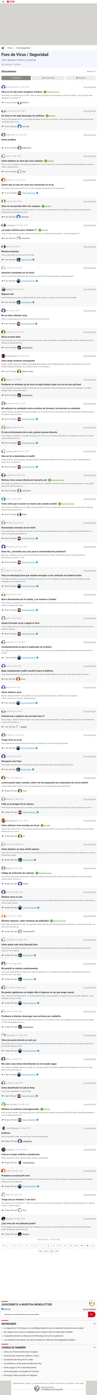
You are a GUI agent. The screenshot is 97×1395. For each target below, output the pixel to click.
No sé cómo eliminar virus (14, 315)
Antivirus (5, 1133)
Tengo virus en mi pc (11, 740)
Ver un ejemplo (89, 1309)
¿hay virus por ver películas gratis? (18, 1223)
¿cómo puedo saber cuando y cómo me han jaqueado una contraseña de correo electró (44, 782)
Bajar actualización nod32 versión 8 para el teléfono (27, 671)
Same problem (8, 139)
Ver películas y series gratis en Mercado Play (22, 1363)
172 (56, 1251)
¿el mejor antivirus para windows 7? (19, 230)
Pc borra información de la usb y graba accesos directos (29, 432)
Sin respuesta (48, 78)
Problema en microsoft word (15, 1175)
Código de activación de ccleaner (17, 873)
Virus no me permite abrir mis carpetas (20, 206)
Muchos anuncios (10, 251)
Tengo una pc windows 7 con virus (18, 1199)
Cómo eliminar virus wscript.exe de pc (20, 825)
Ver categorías (6, 64)
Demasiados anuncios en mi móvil (18, 527)
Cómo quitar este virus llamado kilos (19, 944)
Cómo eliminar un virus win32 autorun (20, 849)
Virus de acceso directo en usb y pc (18, 1040)
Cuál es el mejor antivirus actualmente (20, 1154)
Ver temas (17, 64)
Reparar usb (7, 294)
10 (60, 1246)
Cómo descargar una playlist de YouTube (21, 1371)
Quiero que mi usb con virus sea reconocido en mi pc (27, 184)
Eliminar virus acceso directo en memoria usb (24, 480)
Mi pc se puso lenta (11, 337)
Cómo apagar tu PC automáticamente (20, 1367)
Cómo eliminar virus (11, 692)
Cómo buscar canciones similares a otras (21, 1356)
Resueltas (81, 78)
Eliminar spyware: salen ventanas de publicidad (25, 920)
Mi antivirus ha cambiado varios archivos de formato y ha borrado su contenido (40, 408)
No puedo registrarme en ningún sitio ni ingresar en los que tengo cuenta (37, 992)
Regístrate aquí (18, 1383)
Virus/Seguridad (23, 48)
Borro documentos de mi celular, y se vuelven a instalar (28, 599)
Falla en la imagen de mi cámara (17, 804)
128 (40, 1251)
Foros (10, 48)
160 (51, 1251)
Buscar (91, 71)
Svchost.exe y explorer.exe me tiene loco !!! (22, 716)
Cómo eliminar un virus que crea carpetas (22, 161)
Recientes (16, 78)
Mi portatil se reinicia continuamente (19, 968)
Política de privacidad (57, 1383)
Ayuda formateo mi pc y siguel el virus (20, 623)
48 (82, 1246)
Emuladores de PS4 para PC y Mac (18, 1359)
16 (71, 1246)
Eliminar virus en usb (11, 897)
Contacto (70, 1383)
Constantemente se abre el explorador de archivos (26, 647)
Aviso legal (80, 1383)
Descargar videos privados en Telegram (20, 1375)
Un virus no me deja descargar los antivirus (22, 115)
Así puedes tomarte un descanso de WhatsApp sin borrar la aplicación (33, 1336)
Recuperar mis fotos (11, 761)
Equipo (28, 1383)
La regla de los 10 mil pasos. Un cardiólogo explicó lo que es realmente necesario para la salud (44, 1328)
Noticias (6, 1309)
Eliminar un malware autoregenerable (20, 1109)
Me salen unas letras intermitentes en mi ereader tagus (29, 1064)
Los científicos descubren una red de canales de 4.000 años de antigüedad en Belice (39, 1340)
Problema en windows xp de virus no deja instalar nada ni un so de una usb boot (41, 384)
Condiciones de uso (40, 1383)
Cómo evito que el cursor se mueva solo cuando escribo (29, 503)
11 (65, 1246)
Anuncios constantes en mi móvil (17, 272)
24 (76, 1246)
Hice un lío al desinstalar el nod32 (18, 456)
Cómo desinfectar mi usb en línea (18, 1087)
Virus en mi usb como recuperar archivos (21, 92)
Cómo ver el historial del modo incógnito (21, 1352)
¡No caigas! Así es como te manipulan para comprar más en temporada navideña (38, 1332)
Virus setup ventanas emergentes (18, 360)
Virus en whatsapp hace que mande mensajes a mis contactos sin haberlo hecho (41, 575)
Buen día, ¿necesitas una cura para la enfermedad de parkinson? (33, 551)
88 (87, 1246)
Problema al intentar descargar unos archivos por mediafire (31, 1016)
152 (45, 1251)
